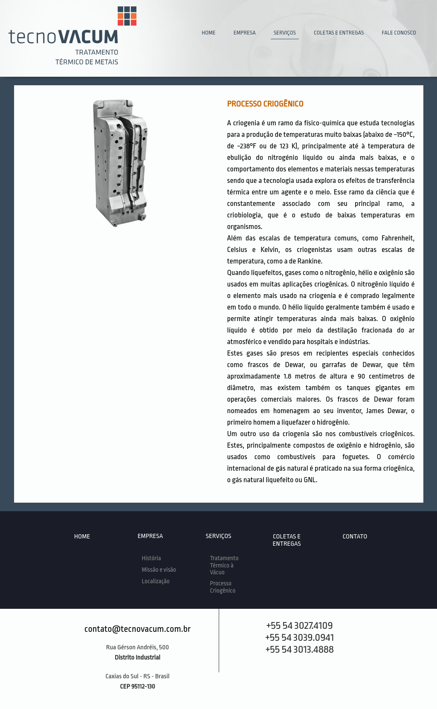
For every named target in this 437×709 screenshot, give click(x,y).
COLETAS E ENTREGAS (339, 32)
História (151, 558)
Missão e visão (159, 569)
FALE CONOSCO (399, 32)
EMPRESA (245, 32)
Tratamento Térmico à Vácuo (224, 565)
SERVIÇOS (285, 32)
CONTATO (354, 536)
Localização (156, 581)
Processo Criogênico (223, 587)
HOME (209, 32)
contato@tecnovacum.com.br (137, 629)
